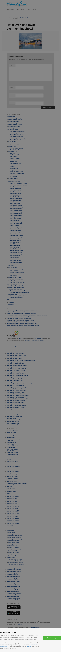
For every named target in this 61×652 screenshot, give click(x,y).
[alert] (30, 326)
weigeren (28, 646)
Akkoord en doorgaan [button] (52, 637)
